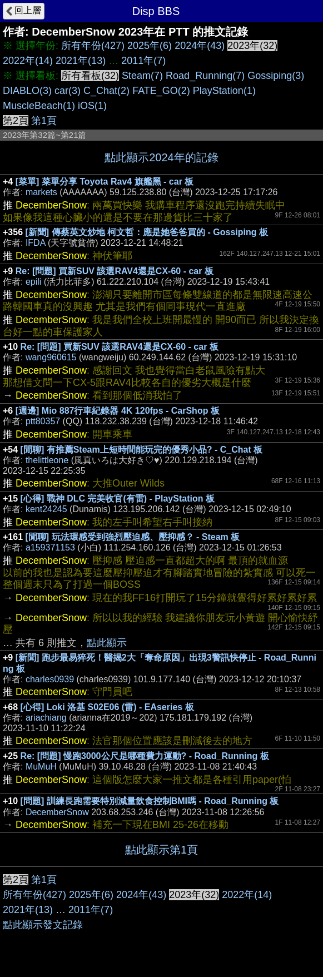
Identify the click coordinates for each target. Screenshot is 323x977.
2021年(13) (81, 60)
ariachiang (46, 717)
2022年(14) (28, 60)
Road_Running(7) (205, 75)
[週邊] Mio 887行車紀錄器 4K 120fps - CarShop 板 (118, 410)
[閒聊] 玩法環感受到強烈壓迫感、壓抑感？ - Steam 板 (133, 537)
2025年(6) (149, 45)
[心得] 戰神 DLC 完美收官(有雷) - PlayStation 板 (118, 498)
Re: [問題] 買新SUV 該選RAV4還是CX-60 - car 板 (114, 271)
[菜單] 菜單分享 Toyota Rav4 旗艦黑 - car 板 (105, 181)
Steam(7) (142, 75)
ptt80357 (43, 421)
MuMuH (41, 766)
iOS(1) (92, 105)
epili (33, 281)
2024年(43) (200, 45)
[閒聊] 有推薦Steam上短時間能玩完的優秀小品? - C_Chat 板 (142, 449)
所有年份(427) (93, 45)
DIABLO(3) (27, 90)
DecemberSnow (57, 812)
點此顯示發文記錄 (43, 924)
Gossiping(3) (275, 75)
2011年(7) (143, 60)
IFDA (36, 242)
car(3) (67, 90)
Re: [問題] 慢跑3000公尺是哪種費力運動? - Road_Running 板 (145, 756)
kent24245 (46, 509)
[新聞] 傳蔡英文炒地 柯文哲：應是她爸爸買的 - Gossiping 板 (147, 232)
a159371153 (50, 547)
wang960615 (51, 357)
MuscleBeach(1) (39, 105)
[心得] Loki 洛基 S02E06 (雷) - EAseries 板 (107, 707)
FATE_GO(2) (161, 90)
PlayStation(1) (224, 90)
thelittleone (47, 460)
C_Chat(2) (106, 90)
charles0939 (50, 679)
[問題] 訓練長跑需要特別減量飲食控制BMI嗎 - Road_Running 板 (150, 801)
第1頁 (44, 120)
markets (41, 192)
